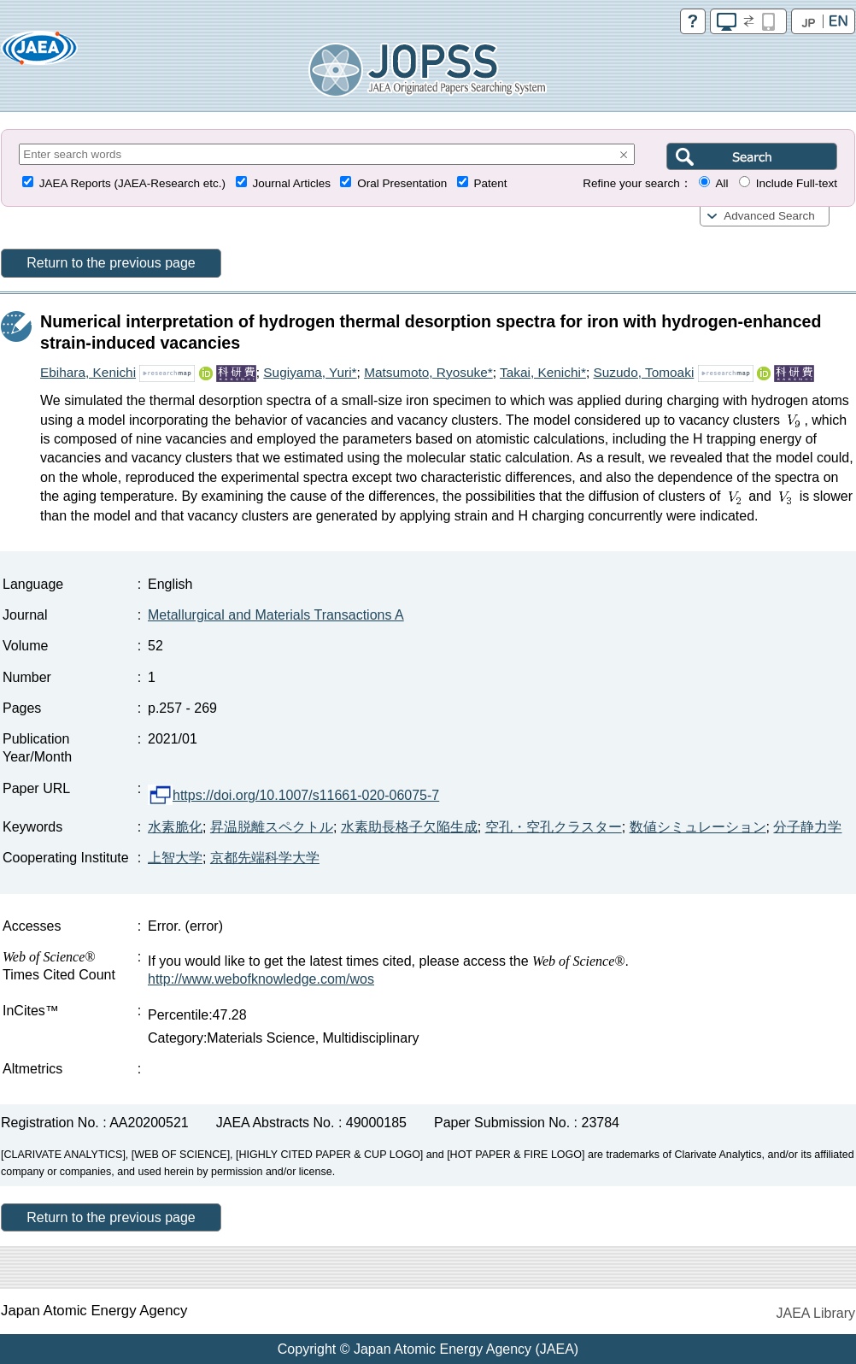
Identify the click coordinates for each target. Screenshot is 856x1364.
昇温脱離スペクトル (271, 827)
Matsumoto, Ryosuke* (428, 372)
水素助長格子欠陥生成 (409, 827)
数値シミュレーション (698, 827)
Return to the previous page (110, 263)
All (721, 183)
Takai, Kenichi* (543, 372)
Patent (490, 183)
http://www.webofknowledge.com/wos (261, 979)
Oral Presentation (402, 183)
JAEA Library (816, 1313)
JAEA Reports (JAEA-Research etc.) (132, 183)
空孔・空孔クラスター (553, 827)
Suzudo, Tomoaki (644, 372)
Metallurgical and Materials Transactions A (276, 615)
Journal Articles (291, 183)
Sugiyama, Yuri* (309, 372)
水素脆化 (175, 827)
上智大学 (175, 857)
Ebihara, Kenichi (88, 372)
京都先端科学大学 (265, 857)
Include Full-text (796, 183)
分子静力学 (807, 827)
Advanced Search (769, 215)
